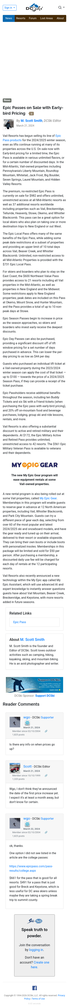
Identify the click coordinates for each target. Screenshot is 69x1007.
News (8, 18)
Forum (32, 18)
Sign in (8, 7)
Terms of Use (38, 999)
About (60, 18)
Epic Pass (19, 622)
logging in (36, 950)
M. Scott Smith (32, 639)
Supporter (47, 717)
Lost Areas (46, 18)
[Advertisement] (34, 60)
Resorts (20, 18)
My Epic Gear (48, 498)
